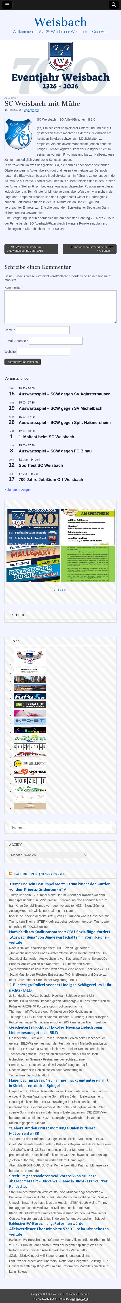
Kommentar (13, 287)
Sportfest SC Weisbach (41, 465)
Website (10, 351)
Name (9, 330)
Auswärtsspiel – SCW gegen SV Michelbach (60, 408)
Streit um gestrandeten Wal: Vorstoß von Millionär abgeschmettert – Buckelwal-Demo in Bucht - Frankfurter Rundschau (58, 1181)
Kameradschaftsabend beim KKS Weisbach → (92, 248)
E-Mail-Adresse (16, 341)
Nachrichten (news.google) (40, 874)
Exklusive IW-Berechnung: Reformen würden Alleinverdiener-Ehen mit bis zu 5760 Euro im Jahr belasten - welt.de (60, 1228)
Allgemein (11, 97)
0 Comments (31, 109)
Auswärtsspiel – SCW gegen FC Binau (55, 451)
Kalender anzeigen (17, 490)
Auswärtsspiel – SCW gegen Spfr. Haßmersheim (65, 422)
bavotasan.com (79, 1298)
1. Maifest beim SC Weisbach (46, 437)
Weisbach (60, 22)
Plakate (60, 590)
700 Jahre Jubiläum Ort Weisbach (51, 479)
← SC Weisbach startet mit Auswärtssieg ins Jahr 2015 (25, 248)
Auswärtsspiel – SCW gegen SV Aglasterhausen (64, 394)
